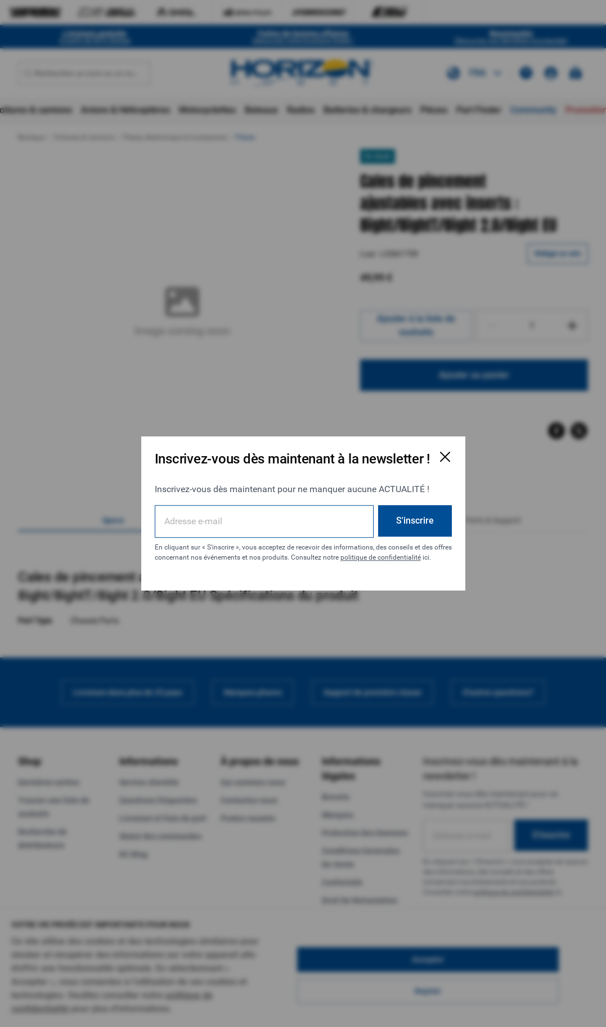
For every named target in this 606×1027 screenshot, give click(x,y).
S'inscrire (415, 520)
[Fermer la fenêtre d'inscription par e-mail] (445, 456)
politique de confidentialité (380, 557)
